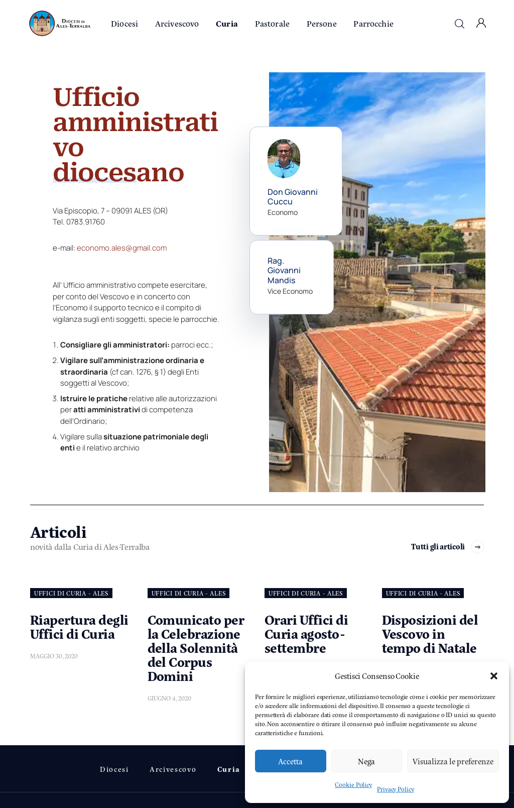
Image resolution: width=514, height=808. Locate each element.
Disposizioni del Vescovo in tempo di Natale (430, 633)
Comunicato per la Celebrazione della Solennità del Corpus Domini (196, 647)
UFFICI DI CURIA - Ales (71, 593)
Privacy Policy (395, 788)
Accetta (290, 761)
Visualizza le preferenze (453, 761)
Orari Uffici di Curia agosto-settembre (306, 633)
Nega (366, 761)
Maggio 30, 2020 (54, 655)
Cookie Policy (353, 784)
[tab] (136, 361)
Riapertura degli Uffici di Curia (79, 626)
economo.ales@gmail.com (122, 248)
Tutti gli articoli (438, 546)
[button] (494, 676)
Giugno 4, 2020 (169, 698)
